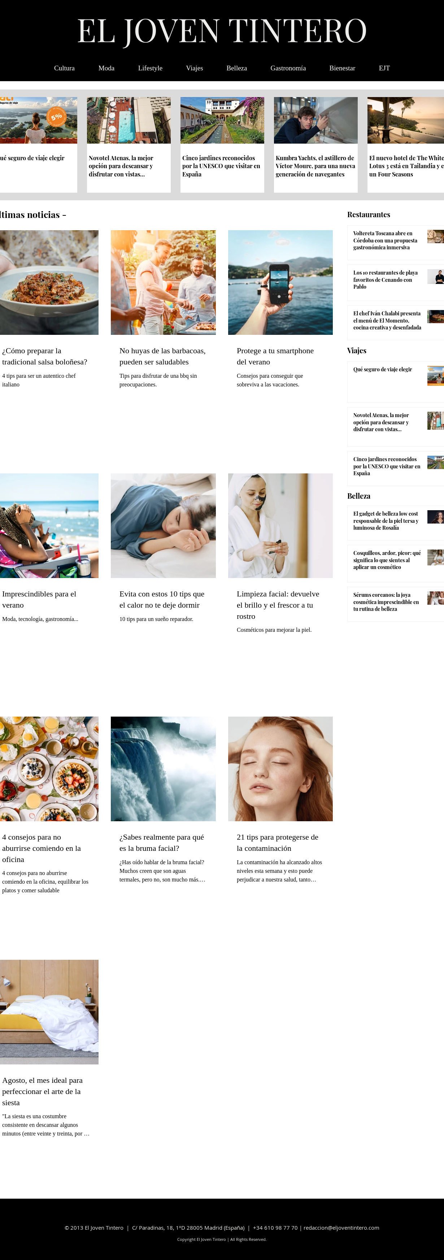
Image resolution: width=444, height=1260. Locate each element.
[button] (384, 68)
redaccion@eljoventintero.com (341, 1227)
